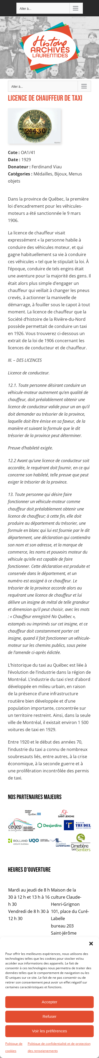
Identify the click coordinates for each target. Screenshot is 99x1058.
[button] (91, 943)
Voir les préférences (49, 1031)
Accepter (49, 1002)
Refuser (49, 1016)
